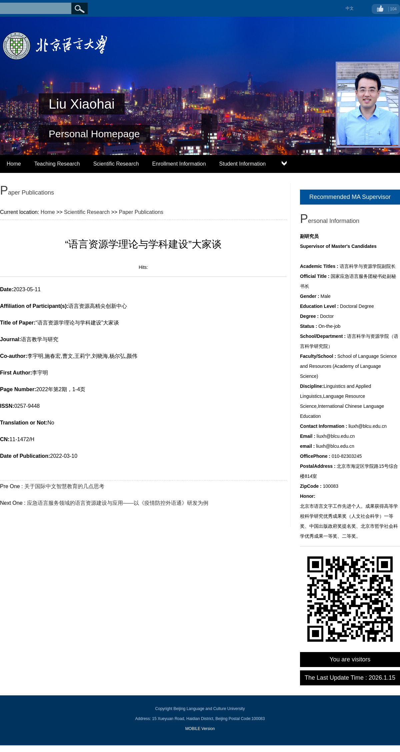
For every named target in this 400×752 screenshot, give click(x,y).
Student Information (242, 164)
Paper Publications (141, 212)
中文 (350, 8)
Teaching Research (57, 164)
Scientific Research (116, 164)
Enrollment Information (179, 164)
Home (14, 164)
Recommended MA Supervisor (350, 197)
